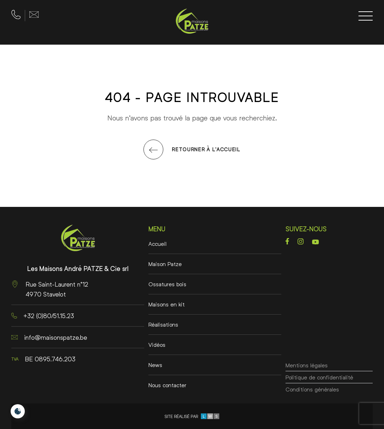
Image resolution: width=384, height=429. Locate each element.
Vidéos (156, 344)
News (155, 364)
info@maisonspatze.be (49, 337)
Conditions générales (312, 385)
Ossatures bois (167, 284)
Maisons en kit (166, 304)
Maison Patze (165, 263)
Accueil (157, 243)
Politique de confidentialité (319, 364)
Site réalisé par (192, 416)
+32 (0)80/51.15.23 (42, 316)
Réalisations (163, 324)
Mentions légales (307, 344)
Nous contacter (167, 385)
